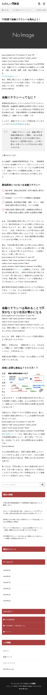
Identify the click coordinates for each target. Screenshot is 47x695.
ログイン (6, 651)
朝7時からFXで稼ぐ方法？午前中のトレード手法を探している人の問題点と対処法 (23, 521)
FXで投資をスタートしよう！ (22, 10)
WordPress (23, 689)
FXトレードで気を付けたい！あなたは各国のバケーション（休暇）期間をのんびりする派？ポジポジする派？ (23, 529)
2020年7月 (7, 582)
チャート (8, 632)
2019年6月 (7, 601)
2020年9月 (7, 570)
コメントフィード (9, 663)
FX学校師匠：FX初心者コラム (15, 626)
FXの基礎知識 (10, 619)
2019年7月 (7, 595)
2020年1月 (7, 588)
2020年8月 (7, 576)
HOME (6, 10)
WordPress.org (8, 669)
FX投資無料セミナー (11, 76)
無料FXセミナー (11, 434)
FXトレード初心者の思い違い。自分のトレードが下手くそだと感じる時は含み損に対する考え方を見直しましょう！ (23, 512)
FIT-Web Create (26, 686)
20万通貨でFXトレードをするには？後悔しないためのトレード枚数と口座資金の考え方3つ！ (23, 537)
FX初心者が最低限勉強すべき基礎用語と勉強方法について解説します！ (23, 504)
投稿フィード (7, 657)
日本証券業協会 (17, 124)
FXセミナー (18, 269)
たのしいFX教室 (10, 3)
